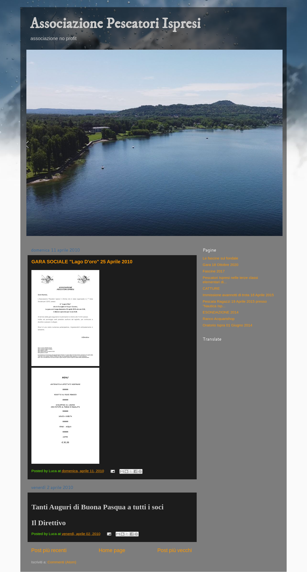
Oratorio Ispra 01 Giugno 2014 (227, 325)
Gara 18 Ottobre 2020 (220, 265)
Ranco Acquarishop (219, 319)
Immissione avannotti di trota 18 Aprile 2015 (238, 295)
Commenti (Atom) (61, 562)
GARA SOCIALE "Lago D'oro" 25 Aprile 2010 (81, 261)
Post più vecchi (174, 550)
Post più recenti (49, 550)
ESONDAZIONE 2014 (221, 312)
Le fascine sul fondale (220, 258)
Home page (112, 550)
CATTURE (211, 288)
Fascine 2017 (214, 271)
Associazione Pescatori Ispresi (115, 24)
